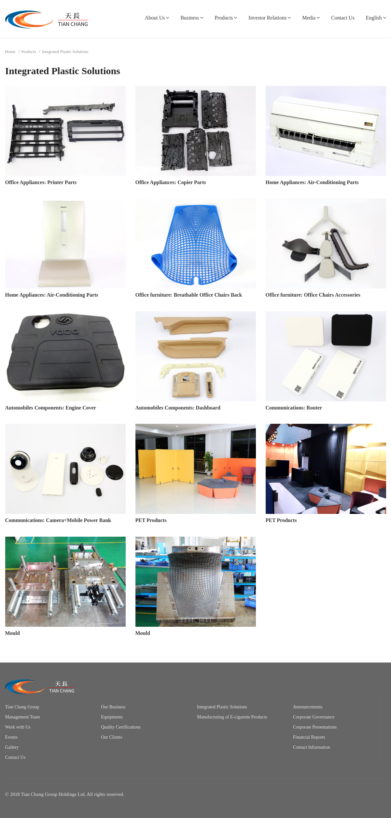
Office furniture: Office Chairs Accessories (313, 295)
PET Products (151, 520)
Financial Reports (309, 737)
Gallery (12, 747)
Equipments (112, 717)
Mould (12, 633)
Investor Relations (267, 17)
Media (308, 17)
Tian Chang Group (22, 706)
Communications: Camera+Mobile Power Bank (58, 520)
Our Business (113, 706)
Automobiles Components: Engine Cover (50, 407)
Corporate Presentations (315, 727)
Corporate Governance (313, 717)
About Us (155, 17)
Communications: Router (294, 407)
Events (11, 737)
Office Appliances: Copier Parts (170, 182)
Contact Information (311, 747)
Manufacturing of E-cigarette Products (232, 717)
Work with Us (18, 727)
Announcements (308, 706)
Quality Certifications (121, 727)
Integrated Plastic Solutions (222, 706)
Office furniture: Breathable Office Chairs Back (188, 295)
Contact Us (343, 17)
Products (224, 17)
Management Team (22, 717)
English (374, 17)
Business (189, 17)
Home (10, 51)
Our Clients (111, 737)
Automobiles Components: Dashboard (177, 407)
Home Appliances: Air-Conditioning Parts (312, 182)
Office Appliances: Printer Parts (41, 182)
